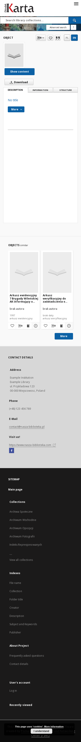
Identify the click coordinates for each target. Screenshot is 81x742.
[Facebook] (11, 451)
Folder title (16, 599)
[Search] (74, 20)
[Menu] (76, 3)
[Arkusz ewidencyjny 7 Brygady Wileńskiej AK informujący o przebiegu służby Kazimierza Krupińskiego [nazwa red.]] (24, 272)
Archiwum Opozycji (21, 528)
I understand (41, 731)
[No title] (14, 55)
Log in (13, 690)
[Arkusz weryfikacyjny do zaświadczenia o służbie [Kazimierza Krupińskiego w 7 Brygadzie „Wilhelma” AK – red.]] (57, 272)
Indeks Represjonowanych (26, 545)
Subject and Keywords (23, 624)
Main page (15, 489)
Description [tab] (15, 90)
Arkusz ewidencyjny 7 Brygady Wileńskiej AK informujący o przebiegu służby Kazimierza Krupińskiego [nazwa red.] (24, 298)
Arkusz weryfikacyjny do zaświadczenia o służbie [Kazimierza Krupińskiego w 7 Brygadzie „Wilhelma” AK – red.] (56, 298)
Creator (14, 608)
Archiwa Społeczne (21, 511)
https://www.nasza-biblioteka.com (32, 445)
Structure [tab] (65, 90)
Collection (16, 591)
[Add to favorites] (50, 38)
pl (67, 37)
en (74, 37)
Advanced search (58, 27)
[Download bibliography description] (20, 326)
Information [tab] (40, 90)
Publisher (15, 632)
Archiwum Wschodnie (23, 520)
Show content (19, 71)
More (63, 336)
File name (15, 583)
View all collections (21, 560)
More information (54, 726)
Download (18, 82)
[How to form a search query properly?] (73, 27)
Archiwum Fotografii (22, 536)
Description (17, 616)
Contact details (19, 664)
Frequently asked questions (27, 656)
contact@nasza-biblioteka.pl (26, 427)
